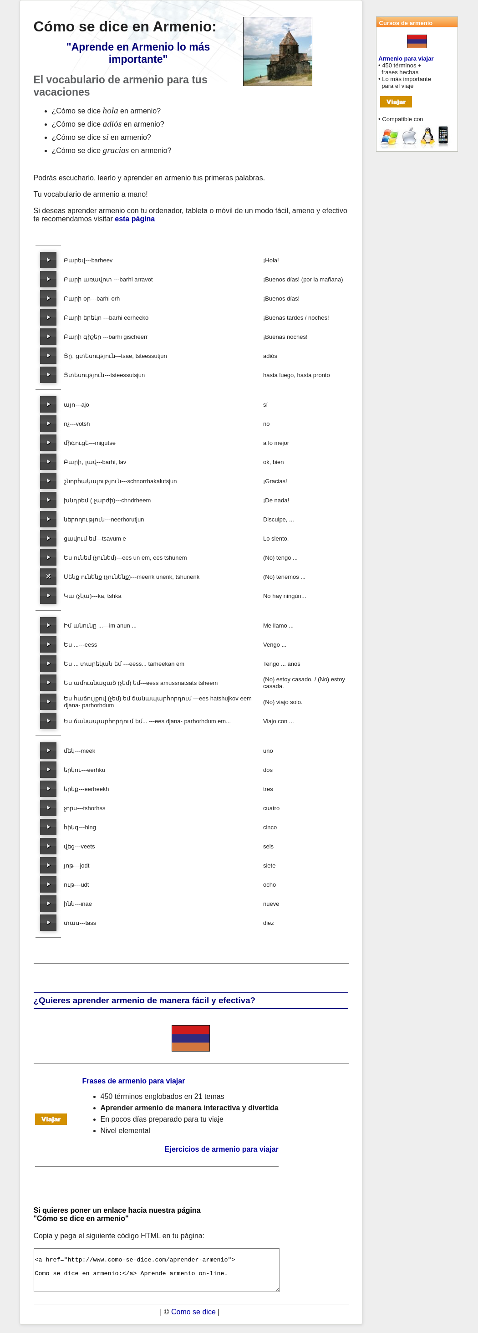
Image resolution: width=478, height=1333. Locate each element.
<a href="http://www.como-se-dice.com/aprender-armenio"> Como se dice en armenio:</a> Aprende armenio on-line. (172, 1274)
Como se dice (193, 1320)
